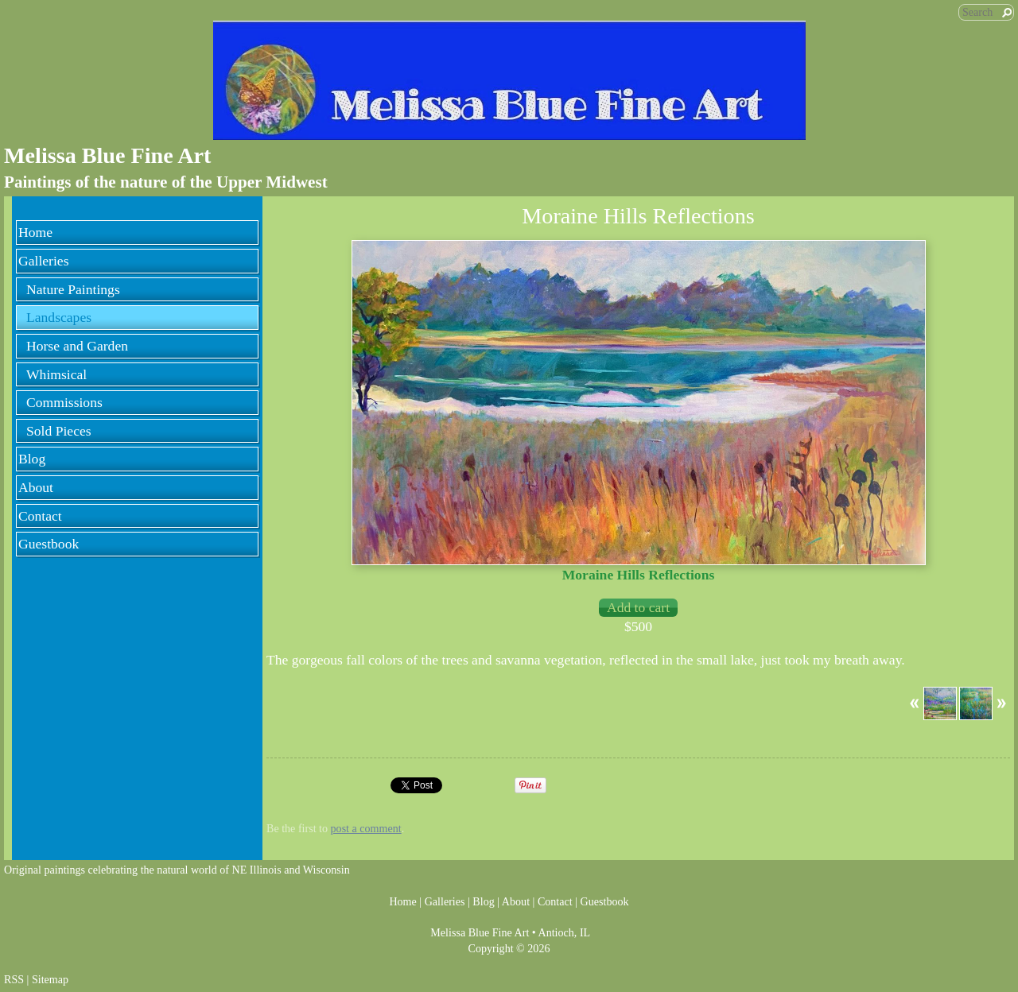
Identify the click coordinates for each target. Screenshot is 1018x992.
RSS (14, 979)
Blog (31, 459)
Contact (40, 516)
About (35, 487)
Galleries (43, 261)
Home (35, 232)
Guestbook (48, 544)
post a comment (366, 828)
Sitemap (50, 979)
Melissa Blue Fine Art (107, 155)
